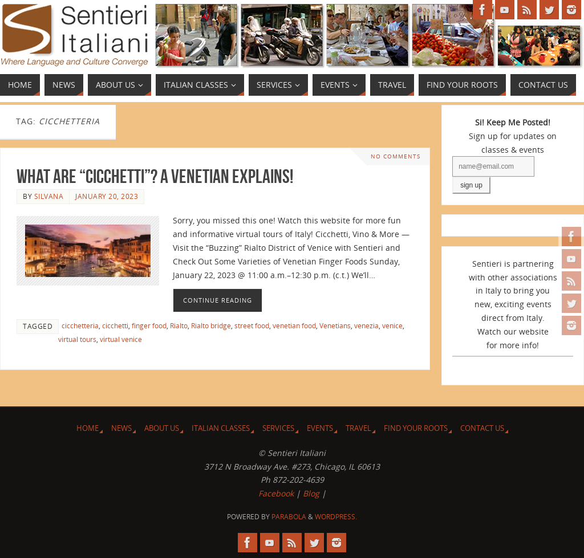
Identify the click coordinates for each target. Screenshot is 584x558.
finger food (149, 325)
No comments (395, 156)
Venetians (335, 325)
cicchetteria (80, 325)
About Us (161, 428)
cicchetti (115, 325)
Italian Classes (221, 428)
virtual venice (121, 339)
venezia (366, 325)
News (121, 428)
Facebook (276, 493)
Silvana (49, 196)
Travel (358, 428)
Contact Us (482, 428)
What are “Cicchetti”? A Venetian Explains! (155, 176)
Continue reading (217, 300)
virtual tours (77, 339)
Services (278, 428)
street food (251, 325)
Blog (311, 493)
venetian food (294, 325)
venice (392, 325)
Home (87, 428)
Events (320, 428)
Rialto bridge (211, 325)
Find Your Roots (416, 428)
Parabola (288, 517)
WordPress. (336, 517)
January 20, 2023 (106, 196)
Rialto (179, 325)
